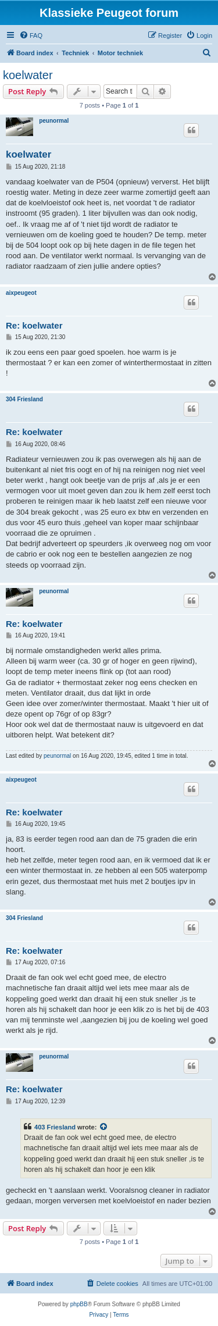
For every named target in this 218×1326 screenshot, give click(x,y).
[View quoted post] (104, 1127)
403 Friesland (55, 1127)
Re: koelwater (34, 325)
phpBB (79, 1304)
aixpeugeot (21, 293)
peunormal (54, 120)
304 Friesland (24, 399)
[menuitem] (30, 35)
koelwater (28, 75)
